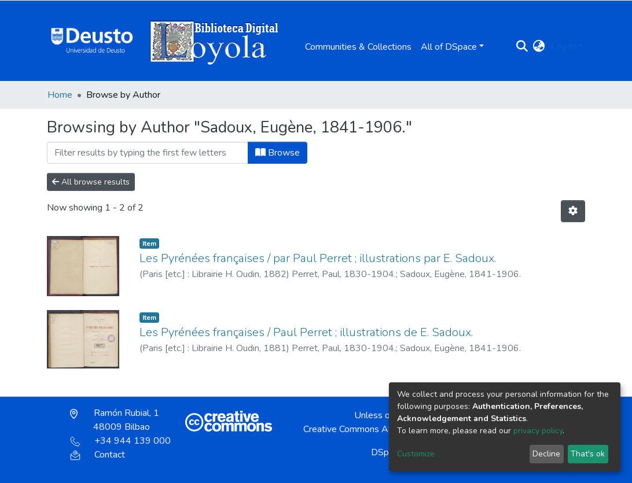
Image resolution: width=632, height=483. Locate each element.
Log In (563, 46)
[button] (539, 47)
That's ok (588, 453)
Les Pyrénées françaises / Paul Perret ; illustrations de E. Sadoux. (306, 332)
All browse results (91, 181)
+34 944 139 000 (120, 440)
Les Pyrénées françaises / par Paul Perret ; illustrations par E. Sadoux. (317, 258)
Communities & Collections (358, 46)
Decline (546, 453)
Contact (97, 454)
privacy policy (538, 430)
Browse (277, 152)
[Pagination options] (573, 211)
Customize (416, 453)
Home (59, 95)
